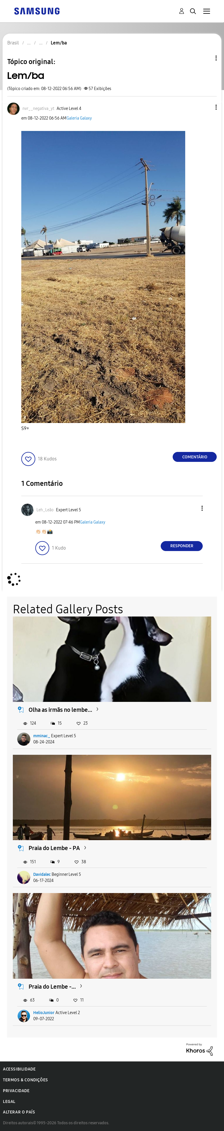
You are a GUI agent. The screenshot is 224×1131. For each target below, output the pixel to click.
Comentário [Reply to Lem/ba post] (194, 457)
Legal (9, 1101)
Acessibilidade (19, 1069)
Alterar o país (19, 1112)
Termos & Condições (25, 1080)
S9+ (25, 428)
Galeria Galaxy (79, 118)
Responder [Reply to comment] (181, 545)
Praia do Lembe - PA (54, 848)
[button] (206, 107)
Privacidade (16, 1090)
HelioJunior (44, 1012)
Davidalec (42, 874)
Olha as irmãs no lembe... (60, 709)
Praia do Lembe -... (52, 986)
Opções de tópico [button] (206, 58)
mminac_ (41, 735)
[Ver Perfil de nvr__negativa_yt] (38, 108)
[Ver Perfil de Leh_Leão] (45, 509)
